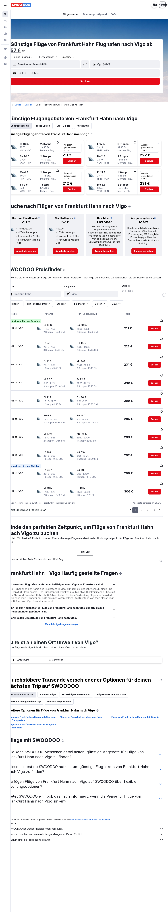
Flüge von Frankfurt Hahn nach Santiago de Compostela (39, 712)
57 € (31, 50)
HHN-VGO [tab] (89, 538)
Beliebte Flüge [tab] (56, 680)
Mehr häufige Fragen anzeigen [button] (67, 610)
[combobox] (31, 57)
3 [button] (148, 495)
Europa (26, 105)
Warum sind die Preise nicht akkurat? (90, 826)
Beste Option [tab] (51, 125)
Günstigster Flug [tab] (28, 125)
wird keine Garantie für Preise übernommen (99, 806)
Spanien (37, 105)
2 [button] (141, 495)
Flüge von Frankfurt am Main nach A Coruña (133, 705)
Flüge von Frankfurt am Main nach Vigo (87, 703)
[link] (34, 254)
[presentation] (39, 50)
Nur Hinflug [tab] (91, 125)
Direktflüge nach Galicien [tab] (85, 680)
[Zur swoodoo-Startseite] (21, 5)
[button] (5, 4)
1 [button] (135, 495)
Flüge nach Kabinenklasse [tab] (119, 680)
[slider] (164, 302)
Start (17, 105)
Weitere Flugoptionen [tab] (68, 687)
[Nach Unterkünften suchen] (5, 21)
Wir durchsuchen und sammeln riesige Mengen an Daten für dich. (90, 820)
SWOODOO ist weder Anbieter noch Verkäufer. (90, 815)
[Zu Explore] (5, 40)
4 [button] (154, 495)
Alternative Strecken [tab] (30, 680)
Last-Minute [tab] (72, 125)
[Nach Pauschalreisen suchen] (5, 33)
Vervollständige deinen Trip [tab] (34, 687)
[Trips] (5, 49)
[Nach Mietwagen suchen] (5, 27)
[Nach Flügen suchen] (5, 14)
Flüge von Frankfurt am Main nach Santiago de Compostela (35, 705)
